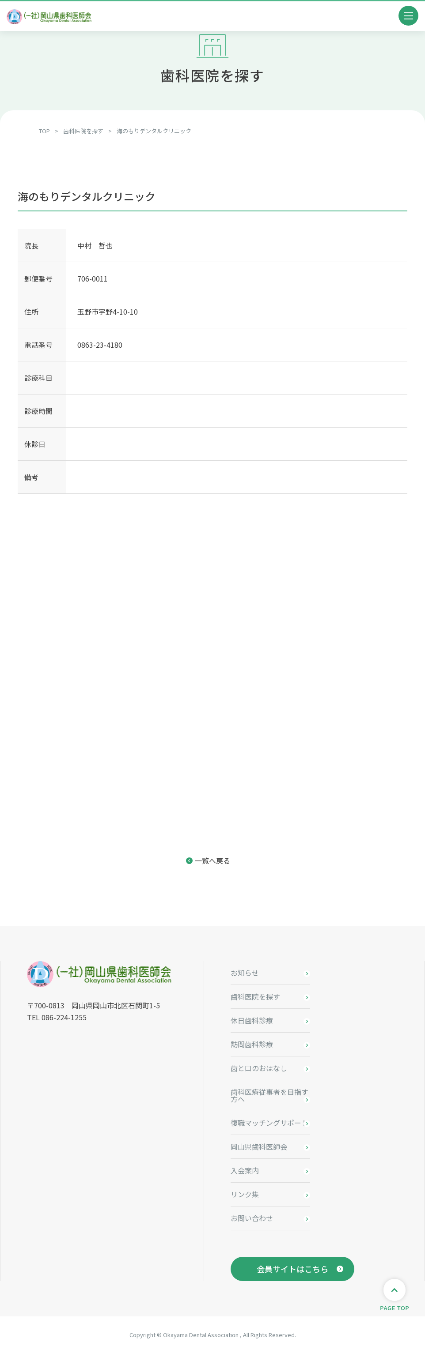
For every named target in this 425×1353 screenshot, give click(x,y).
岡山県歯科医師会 (259, 1146)
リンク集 (245, 1194)
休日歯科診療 (252, 1020)
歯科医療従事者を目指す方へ (269, 1095)
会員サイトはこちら (292, 1268)
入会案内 (245, 1170)
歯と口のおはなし (259, 1068)
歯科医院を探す (255, 996)
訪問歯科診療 (252, 1044)
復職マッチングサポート (269, 1122)
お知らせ (245, 972)
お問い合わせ (252, 1218)
